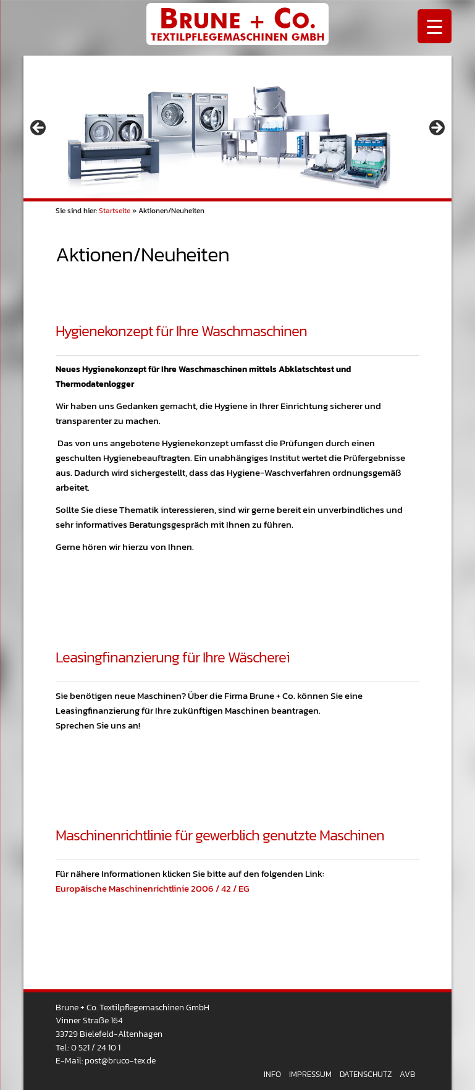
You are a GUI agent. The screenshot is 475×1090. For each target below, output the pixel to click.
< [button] (39, 128)
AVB (407, 1074)
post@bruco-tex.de (120, 1060)
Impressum (310, 1074)
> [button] (436, 128)
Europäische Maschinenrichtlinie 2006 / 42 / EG (153, 888)
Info (272, 1074)
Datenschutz (366, 1074)
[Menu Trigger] (435, 26)
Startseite (114, 210)
